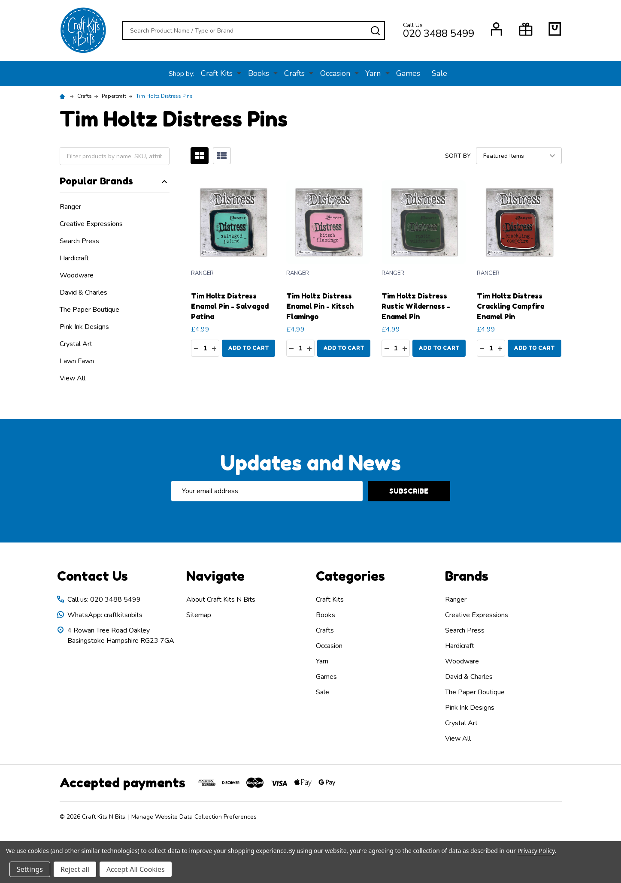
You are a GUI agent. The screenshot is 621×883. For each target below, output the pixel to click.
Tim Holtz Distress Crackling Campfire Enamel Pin (510, 306)
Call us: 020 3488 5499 (104, 599)
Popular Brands (115, 181)
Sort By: (458, 156)
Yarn (371, 73)
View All (72, 378)
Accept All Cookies (135, 869)
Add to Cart (248, 348)
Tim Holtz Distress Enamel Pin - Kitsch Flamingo (320, 306)
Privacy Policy (536, 851)
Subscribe (409, 491)
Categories (350, 576)
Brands (466, 576)
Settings (30, 869)
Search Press (79, 241)
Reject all (75, 869)
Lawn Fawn (77, 361)
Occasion (334, 73)
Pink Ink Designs (84, 327)
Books (260, 73)
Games (404, 73)
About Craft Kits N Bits (220, 599)
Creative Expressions (91, 224)
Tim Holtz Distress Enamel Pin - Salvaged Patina (230, 306)
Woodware (77, 275)
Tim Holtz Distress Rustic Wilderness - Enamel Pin (416, 306)
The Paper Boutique (89, 309)
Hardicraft (74, 258)
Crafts (295, 73)
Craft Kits (220, 73)
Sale (436, 73)
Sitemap (198, 615)
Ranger (70, 206)
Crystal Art (76, 344)
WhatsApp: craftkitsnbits (104, 615)
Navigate (215, 576)
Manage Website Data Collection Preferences (194, 817)
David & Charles (83, 292)
